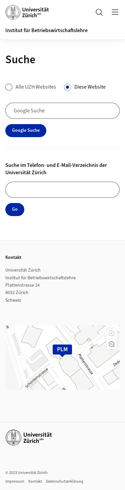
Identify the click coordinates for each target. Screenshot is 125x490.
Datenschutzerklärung (64, 481)
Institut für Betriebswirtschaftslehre (46, 30)
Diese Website (90, 87)
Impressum (14, 481)
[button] (111, 333)
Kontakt (35, 481)
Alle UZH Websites (36, 87)
